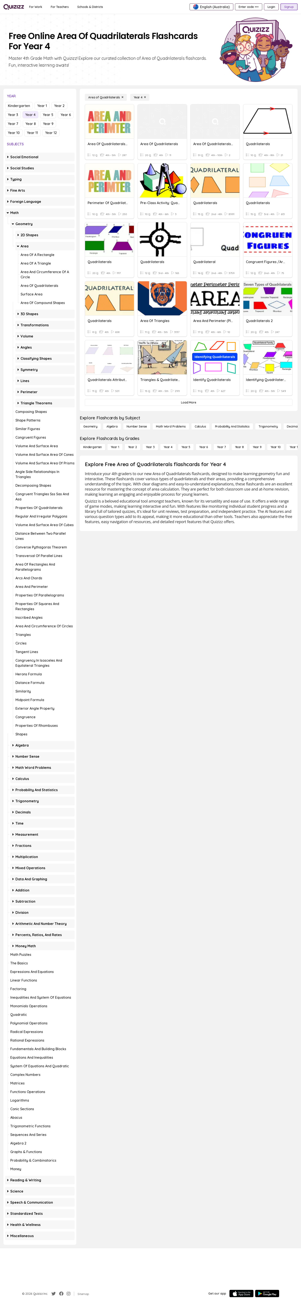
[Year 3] (150, 447)
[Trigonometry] (268, 426)
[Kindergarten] (92, 447)
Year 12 (51, 133)
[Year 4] (139, 97)
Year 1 (42, 106)
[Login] (271, 6)
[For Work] (36, 6)
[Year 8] (239, 447)
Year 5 (48, 115)
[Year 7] (221, 447)
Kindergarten (19, 106)
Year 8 (30, 124)
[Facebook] (61, 1293)
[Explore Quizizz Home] (13, 7)
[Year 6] (204, 447)
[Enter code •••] (248, 6)
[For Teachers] (59, 6)
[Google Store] (267, 1293)
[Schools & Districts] (90, 6)
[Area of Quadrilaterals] (106, 97)
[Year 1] (115, 447)
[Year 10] (275, 447)
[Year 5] (186, 447)
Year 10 (14, 133)
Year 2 (59, 106)
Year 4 (30, 115)
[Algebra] (112, 426)
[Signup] (289, 6)
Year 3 (13, 115)
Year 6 (66, 115)
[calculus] (200, 426)
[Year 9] (257, 447)
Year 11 (32, 133)
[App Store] (241, 1293)
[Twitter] (53, 1293)
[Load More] (188, 402)
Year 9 (48, 124)
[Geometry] (90, 426)
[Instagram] (68, 1293)
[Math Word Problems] (170, 426)
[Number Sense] (137, 426)
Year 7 (13, 124)
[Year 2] (132, 447)
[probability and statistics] (232, 426)
